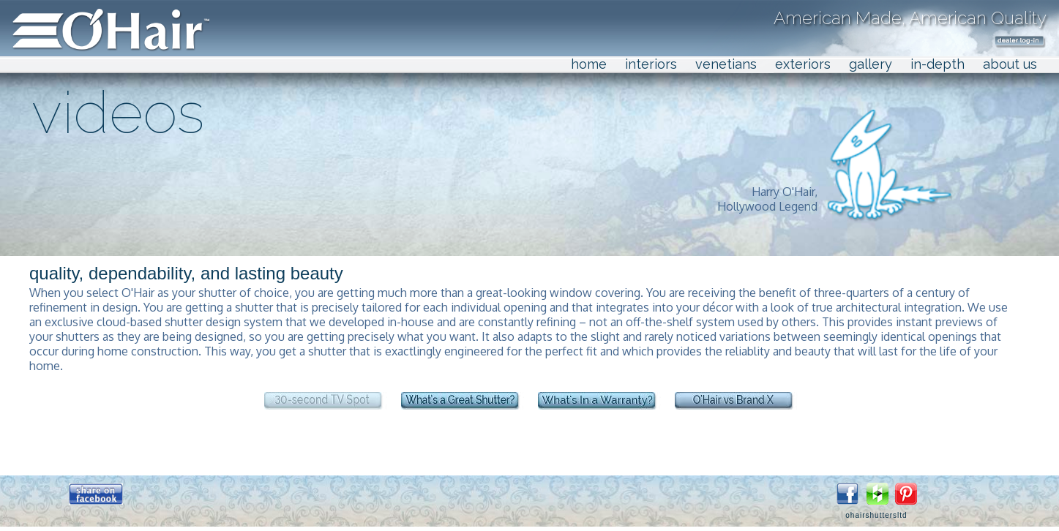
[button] (96, 494)
